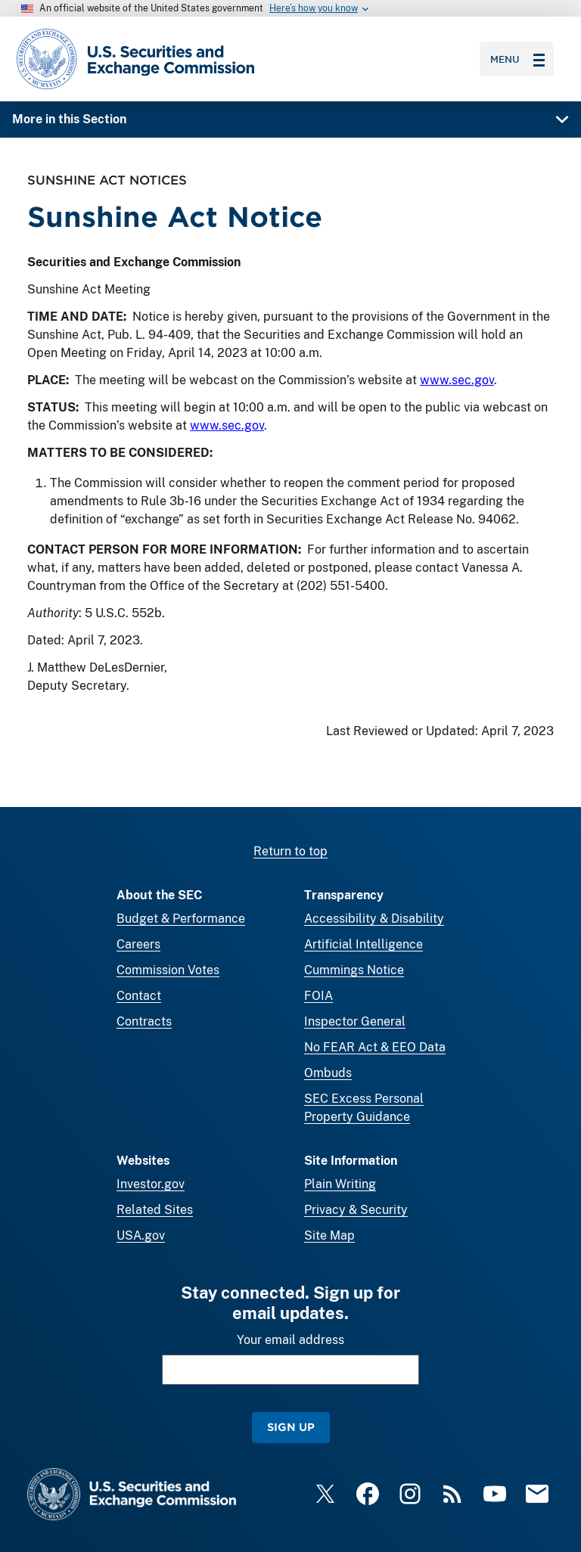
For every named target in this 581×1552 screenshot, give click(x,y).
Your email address (290, 1340)
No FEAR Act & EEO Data (375, 1047)
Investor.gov (151, 1184)
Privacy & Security (356, 1210)
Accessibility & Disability (374, 918)
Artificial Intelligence (363, 944)
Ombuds (328, 1073)
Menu (517, 59)
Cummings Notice (354, 970)
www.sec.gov (457, 380)
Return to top (290, 851)
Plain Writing (340, 1184)
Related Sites (155, 1210)
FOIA (318, 996)
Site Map (329, 1235)
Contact (139, 996)
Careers (138, 944)
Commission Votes (168, 970)
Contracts (144, 1021)
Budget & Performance (181, 918)
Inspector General (354, 1021)
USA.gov (141, 1235)
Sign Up (291, 1426)
